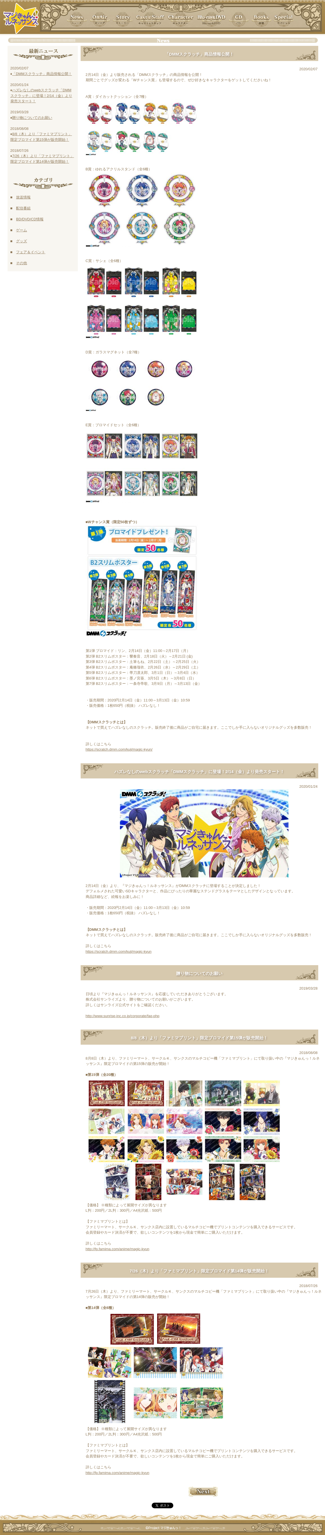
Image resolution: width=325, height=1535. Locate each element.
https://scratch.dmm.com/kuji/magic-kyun (119, 951)
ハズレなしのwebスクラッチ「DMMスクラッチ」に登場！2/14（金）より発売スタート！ (41, 95)
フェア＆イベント (30, 252)
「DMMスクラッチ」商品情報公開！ (42, 74)
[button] (261, 20)
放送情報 (23, 197)
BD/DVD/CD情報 (30, 219)
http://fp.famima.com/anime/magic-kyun (117, 1249)
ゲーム (21, 230)
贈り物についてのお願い (32, 118)
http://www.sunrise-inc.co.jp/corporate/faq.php (123, 1016)
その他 (21, 263)
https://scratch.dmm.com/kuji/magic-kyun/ (119, 749)
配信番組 (23, 208)
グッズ (21, 241)
